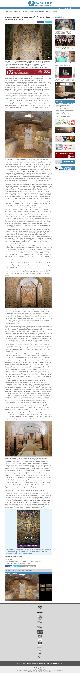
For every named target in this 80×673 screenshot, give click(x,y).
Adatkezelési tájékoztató (48, 671)
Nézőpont (48, 11)
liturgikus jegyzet (60, 110)
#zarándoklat (28, 570)
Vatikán (58, 109)
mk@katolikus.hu (50, 670)
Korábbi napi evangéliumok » (69, 98)
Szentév (72, 110)
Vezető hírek (59, 17)
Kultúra (55, 11)
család (58, 107)
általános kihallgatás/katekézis (63, 112)
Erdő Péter (63, 107)
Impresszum (30, 671)
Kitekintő (31, 11)
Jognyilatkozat (40, 671)
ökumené (69, 107)
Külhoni (25, 11)
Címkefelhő (59, 101)
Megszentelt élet (40, 11)
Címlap (18, 663)
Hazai (11, 11)
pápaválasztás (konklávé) (65, 105)
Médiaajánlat (35, 671)
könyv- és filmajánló (60, 113)
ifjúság (57, 103)
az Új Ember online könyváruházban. (24, 553)
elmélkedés (64, 115)
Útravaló (62, 103)
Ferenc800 (67, 110)
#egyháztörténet (9, 570)
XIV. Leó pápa (17, 11)
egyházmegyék (65, 116)
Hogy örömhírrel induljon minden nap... (64, 86)
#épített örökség (19, 570)
